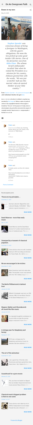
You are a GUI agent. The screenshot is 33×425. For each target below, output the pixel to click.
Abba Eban (11, 63)
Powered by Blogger (16, 420)
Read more (28, 212)
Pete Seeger (11, 101)
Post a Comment (8, 184)
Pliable (10, 125)
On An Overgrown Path (16, 4)
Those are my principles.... (11, 197)
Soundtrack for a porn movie (11, 374)
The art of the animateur (10, 353)
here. (23, 95)
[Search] (30, 5)
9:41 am (10, 160)
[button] (30, 10)
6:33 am (10, 180)
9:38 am (10, 137)
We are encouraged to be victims (13, 263)
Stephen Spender (15, 43)
